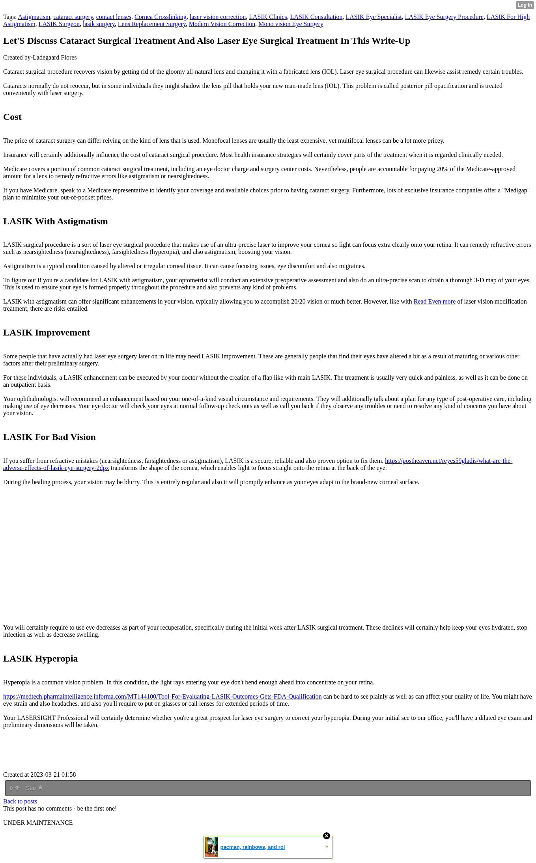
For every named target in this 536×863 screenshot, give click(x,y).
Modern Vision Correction (222, 24)
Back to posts (20, 801)
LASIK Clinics (268, 16)
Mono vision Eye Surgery (290, 24)
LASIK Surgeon (59, 24)
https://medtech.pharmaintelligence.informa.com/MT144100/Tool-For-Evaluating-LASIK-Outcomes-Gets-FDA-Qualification (162, 696)
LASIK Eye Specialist (374, 16)
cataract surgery (73, 16)
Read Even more (435, 301)
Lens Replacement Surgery (152, 24)
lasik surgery (99, 24)
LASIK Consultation (316, 16)
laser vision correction (218, 16)
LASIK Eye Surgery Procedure (444, 16)
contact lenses (113, 16)
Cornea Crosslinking (160, 16)
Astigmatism (34, 16)
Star (34, 788)
